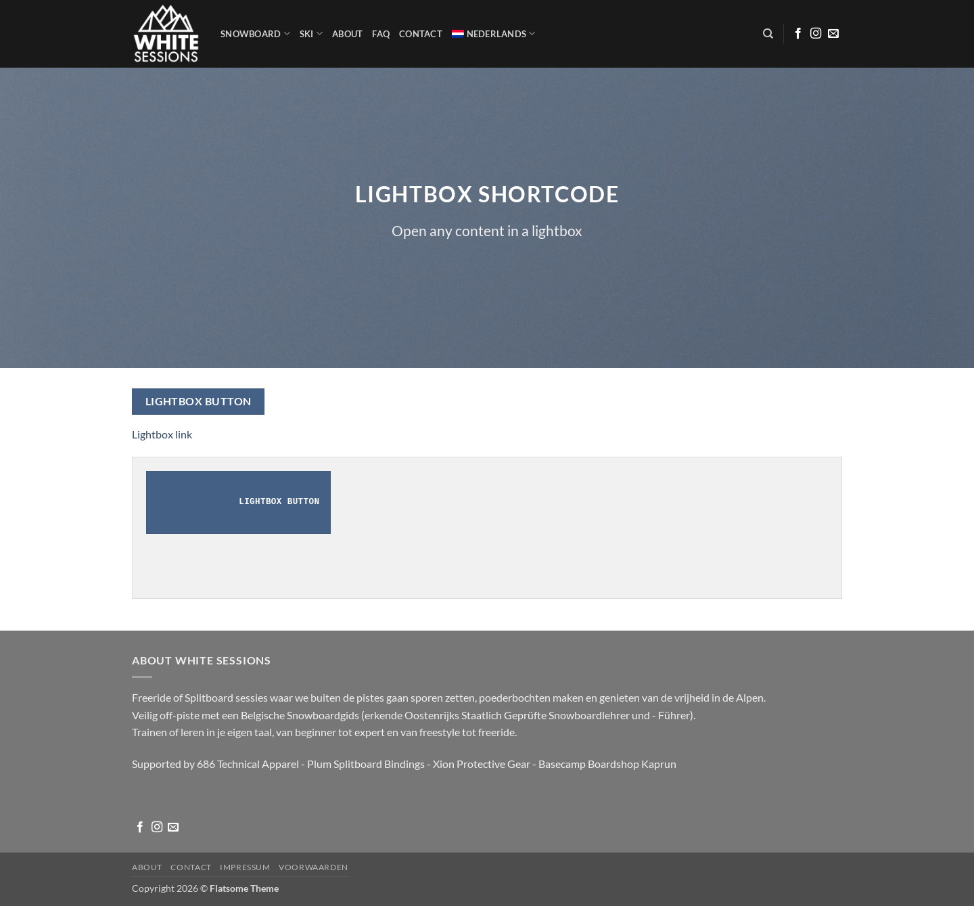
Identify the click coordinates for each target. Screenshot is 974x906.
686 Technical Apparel (248, 763)
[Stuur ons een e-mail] (833, 34)
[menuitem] (494, 33)
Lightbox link (162, 434)
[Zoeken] (768, 34)
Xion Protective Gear (481, 763)
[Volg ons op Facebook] (798, 34)
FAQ (381, 33)
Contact (420, 33)
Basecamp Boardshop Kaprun (607, 763)
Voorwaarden (313, 867)
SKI (311, 33)
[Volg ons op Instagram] (815, 34)
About (347, 33)
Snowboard (255, 33)
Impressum (245, 867)
